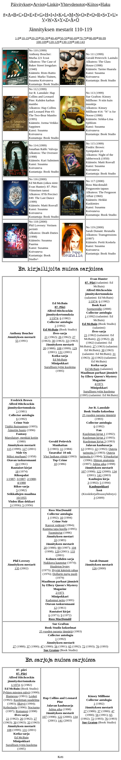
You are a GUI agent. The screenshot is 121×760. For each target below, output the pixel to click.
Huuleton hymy (60, 566)
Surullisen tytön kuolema (60, 367)
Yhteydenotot (72, 4)
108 (59, 348)
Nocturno (34, 707)
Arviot (39, 4)
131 (60, 352)
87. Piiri (60, 307)
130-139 (67, 42)
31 (114, 354)
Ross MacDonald (60, 619)
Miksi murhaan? (17, 456)
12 (82, 449)
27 (73, 337)
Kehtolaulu (10, 707)
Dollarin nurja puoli (64, 574)
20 (44, 348)
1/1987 (10, 479)
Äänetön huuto (17, 430)
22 (96, 449)
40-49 (54, 38)
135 (17, 568)
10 (55, 464)
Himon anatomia (104, 460)
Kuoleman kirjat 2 (94, 437)
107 (83, 471)
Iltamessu (12, 696)
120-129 (54, 42)
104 (73, 547)
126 (94, 568)
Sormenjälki (94, 309)
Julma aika (99, 464)
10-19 (25, 38)
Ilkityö (21, 703)
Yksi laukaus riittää (55, 456)
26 (59, 337)
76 (97, 646)
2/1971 (60, 592)
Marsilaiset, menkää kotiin (21, 437)
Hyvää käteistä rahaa (65, 570)
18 (16, 471)
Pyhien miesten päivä (16, 692)
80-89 (92, 38)
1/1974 (53, 318)
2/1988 (31, 479)
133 (72, 551)
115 (9, 449)
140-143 (79, 42)
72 (83, 646)
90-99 (102, 38)
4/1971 (99, 384)
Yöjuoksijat (110, 456)
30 (53, 340)
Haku (105, 4)
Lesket (33, 696)
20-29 (35, 38)
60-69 (73, 38)
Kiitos (92, 4)
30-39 (44, 38)
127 (24, 449)
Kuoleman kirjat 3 (94, 441)
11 (61, 449)
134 (114, 471)
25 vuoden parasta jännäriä (99, 415)
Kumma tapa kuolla (55, 529)
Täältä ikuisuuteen (16, 426)
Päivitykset (21, 4)
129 (74, 348)
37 (28, 646)
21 (46, 337)
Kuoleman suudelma (26, 700)
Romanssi (22, 711)
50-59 (63, 38)
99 (59, 547)
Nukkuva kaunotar (54, 562)
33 (67, 340)
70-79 (83, 38)
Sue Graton (51, 650)
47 (42, 646)
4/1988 (21, 482)
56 (55, 646)
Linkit (52, 4)
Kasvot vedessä (55, 525)
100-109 (41, 42)
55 (16, 340)
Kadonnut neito (55, 600)
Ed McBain (50, 329)
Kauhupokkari (99, 486)
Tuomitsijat (55, 532)
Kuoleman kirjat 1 (94, 434)
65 (69, 646)
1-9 (17, 38)
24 (16, 464)
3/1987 (21, 479)
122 (99, 471)
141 (99, 475)
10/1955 (21, 497)
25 (98, 339)
